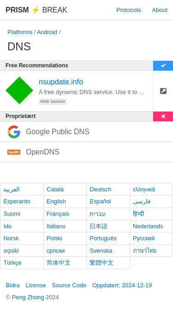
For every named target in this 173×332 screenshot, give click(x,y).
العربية (11, 189)
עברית (97, 213)
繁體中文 (101, 262)
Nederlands (148, 226)
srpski (10, 250)
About (159, 9)
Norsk (10, 238)
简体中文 (59, 262)
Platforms (19, 32)
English (56, 201)
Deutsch (100, 189)
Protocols (128, 9)
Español (100, 201)
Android (47, 32)
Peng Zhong (29, 297)
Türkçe (12, 262)
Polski (54, 238)
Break (36, 10)
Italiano (56, 226)
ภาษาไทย (145, 250)
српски (56, 250)
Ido (7, 226)
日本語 (98, 226)
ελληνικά (144, 189)
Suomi (11, 213)
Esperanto (16, 201)
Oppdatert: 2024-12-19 (122, 285)
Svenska (100, 250)
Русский (144, 238)
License (35, 285)
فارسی (141, 201)
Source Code (69, 285)
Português (102, 238)
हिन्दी (138, 213)
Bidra (13, 285)
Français (58, 213)
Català (55, 189)
